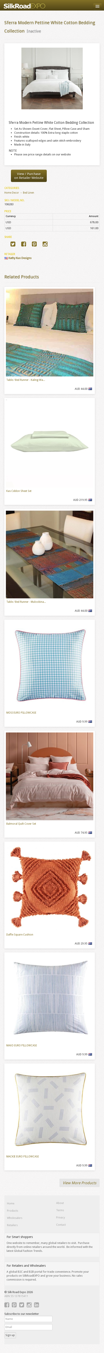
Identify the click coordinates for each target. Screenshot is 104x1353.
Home (10, 1203)
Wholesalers (14, 1218)
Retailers (12, 1225)
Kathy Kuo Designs (17, 258)
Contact (61, 1224)
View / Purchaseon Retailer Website (28, 176)
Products (12, 1210)
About (60, 1203)
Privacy (60, 1217)
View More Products (79, 1183)
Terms (60, 1210)
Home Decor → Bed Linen (19, 192)
